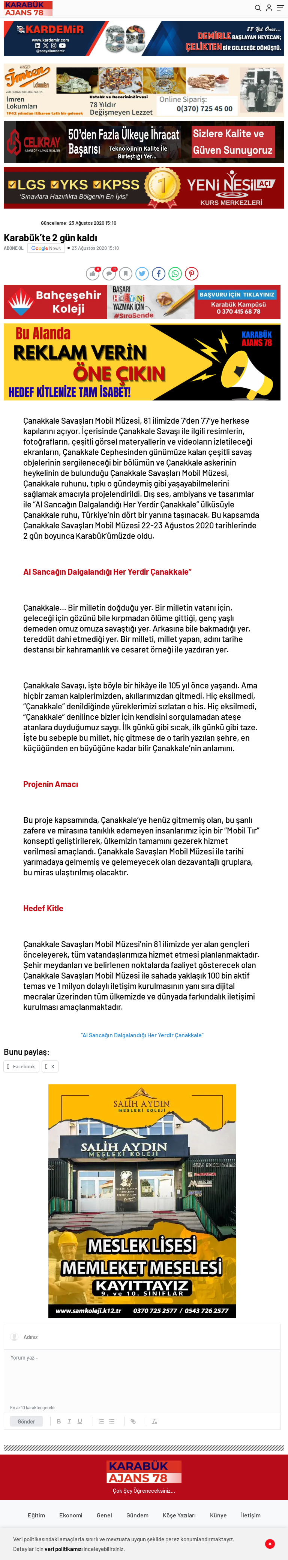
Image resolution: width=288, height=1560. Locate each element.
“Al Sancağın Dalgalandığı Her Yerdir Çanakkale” (142, 1034)
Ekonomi (70, 1514)
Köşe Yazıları (179, 1514)
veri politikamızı (63, 1548)
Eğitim (36, 1514)
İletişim (251, 1514)
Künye (218, 1514)
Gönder (26, 1421)
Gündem (137, 1514)
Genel (104, 1514)
